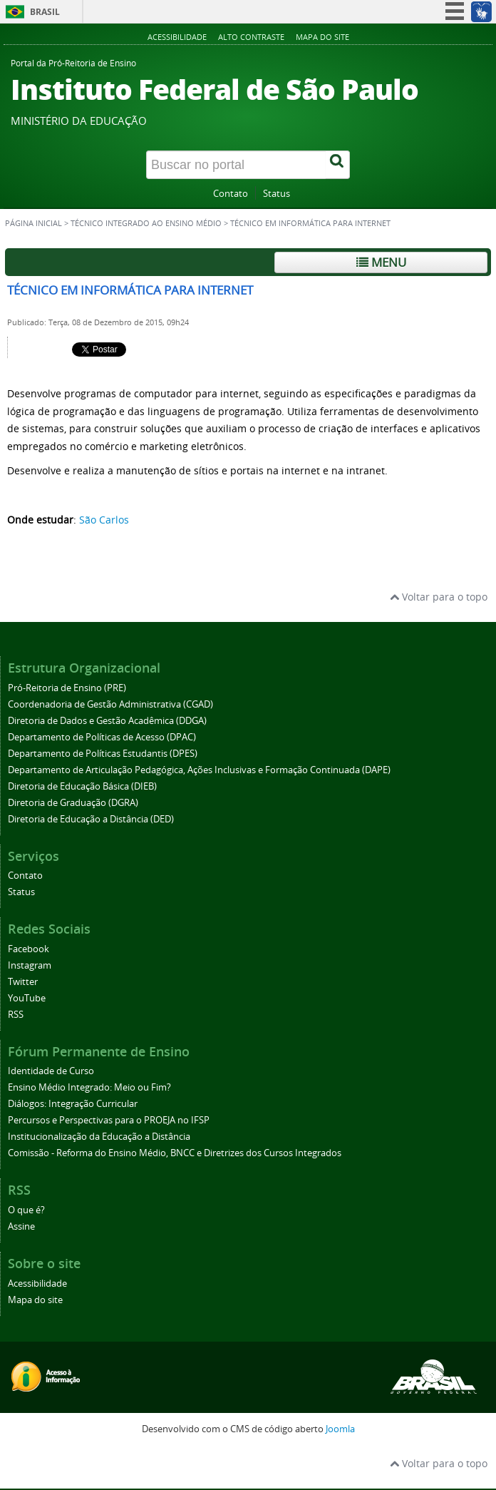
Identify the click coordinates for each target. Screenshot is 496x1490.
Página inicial (33, 223)
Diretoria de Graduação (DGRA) (73, 803)
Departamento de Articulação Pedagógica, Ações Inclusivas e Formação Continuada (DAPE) (199, 770)
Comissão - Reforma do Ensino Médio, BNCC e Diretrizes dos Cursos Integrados (174, 1153)
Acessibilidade (177, 36)
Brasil (45, 12)
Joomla (340, 1429)
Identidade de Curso (51, 1071)
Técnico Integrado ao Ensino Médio (146, 223)
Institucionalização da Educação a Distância (99, 1137)
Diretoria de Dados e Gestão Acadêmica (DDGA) (107, 721)
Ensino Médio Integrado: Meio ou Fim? (89, 1087)
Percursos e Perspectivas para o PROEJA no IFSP (109, 1120)
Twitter (23, 982)
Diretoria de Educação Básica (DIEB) (82, 786)
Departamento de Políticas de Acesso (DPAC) (102, 737)
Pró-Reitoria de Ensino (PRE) (67, 688)
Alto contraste (251, 36)
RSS (16, 1015)
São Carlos (104, 519)
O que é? (26, 1210)
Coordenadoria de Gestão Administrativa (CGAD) (110, 704)
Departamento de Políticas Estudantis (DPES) (102, 753)
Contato (230, 194)
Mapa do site (322, 36)
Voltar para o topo (438, 596)
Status (276, 194)
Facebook (28, 949)
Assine (21, 1226)
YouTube (27, 998)
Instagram (29, 965)
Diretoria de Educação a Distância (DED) (91, 819)
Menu (381, 262)
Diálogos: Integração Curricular (73, 1104)
